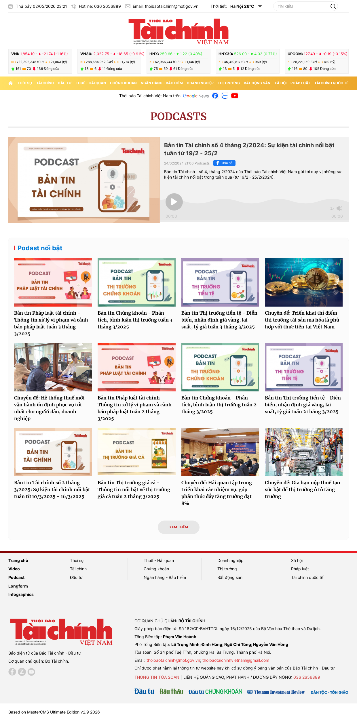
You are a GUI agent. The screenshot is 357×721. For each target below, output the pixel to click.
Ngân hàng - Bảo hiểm (162, 83)
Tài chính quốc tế (331, 83)
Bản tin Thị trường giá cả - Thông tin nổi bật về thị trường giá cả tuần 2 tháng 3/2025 (134, 489)
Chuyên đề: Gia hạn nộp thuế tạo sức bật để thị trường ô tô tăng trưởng (302, 489)
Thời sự (25, 83)
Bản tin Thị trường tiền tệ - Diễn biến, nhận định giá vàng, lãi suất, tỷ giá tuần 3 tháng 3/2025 (219, 320)
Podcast (16, 577)
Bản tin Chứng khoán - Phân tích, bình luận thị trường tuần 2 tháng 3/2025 (219, 404)
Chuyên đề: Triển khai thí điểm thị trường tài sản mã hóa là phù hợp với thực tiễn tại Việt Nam (302, 320)
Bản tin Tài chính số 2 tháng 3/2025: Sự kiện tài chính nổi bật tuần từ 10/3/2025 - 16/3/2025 (52, 489)
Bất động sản (257, 83)
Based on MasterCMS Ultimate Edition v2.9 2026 (54, 711)
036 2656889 (306, 677)
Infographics (21, 594)
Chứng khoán (123, 83)
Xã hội (280, 83)
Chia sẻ (224, 163)
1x (332, 208)
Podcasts (178, 116)
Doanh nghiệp (200, 83)
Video (14, 568)
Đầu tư (65, 83)
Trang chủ (18, 560)
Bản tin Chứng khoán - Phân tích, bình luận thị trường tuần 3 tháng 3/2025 (135, 320)
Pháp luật (300, 83)
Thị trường (229, 83)
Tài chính (45, 83)
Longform (18, 586)
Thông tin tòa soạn (156, 677)
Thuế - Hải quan (91, 83)
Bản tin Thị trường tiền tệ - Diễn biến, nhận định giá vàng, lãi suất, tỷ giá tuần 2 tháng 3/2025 (303, 404)
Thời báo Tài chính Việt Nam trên (150, 95)
